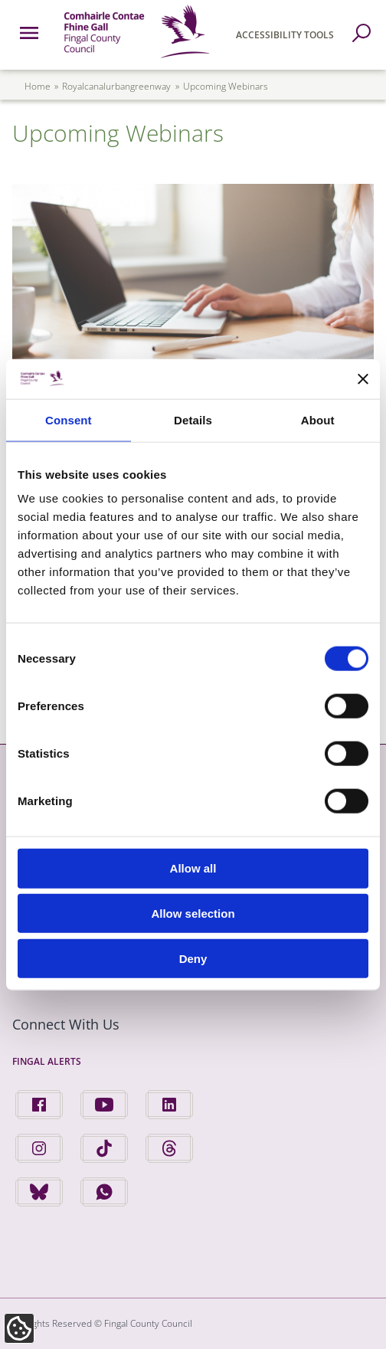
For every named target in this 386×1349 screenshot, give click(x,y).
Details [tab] (193, 420)
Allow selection (192, 913)
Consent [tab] (68, 420)
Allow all (193, 868)
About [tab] (318, 420)
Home (38, 86)
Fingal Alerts (46, 1061)
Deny (193, 958)
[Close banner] (363, 378)
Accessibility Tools (285, 34)
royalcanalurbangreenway (116, 86)
